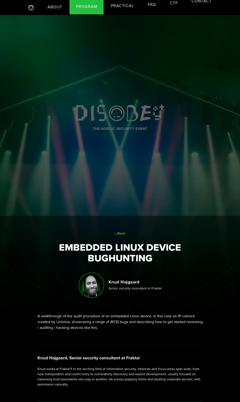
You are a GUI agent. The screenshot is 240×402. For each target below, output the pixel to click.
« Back (120, 227)
